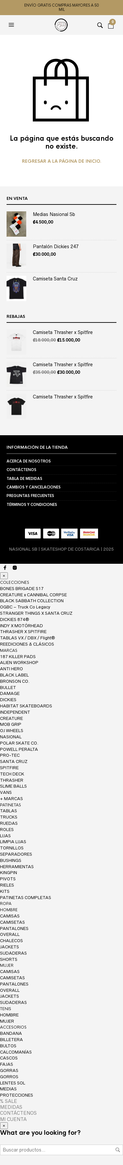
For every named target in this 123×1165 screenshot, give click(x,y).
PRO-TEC (10, 755)
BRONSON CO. (15, 681)
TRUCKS (8, 817)
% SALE (8, 1101)
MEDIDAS (11, 1107)
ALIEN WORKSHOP (19, 662)
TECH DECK (12, 774)
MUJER (6, 965)
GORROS (9, 1076)
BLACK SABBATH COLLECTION (32, 600)
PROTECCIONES (16, 1095)
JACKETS (9, 946)
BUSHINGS (10, 860)
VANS (6, 792)
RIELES (7, 885)
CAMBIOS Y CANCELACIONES (34, 487)
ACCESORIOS (13, 1027)
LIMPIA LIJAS (13, 841)
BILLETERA (11, 1039)
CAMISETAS (12, 922)
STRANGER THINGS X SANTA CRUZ (36, 613)
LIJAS (5, 835)
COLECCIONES (14, 582)
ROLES (7, 829)
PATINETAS (10, 805)
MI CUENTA (13, 1119)
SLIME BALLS (13, 786)
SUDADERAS (13, 953)
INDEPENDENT (15, 712)
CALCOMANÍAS (16, 1052)
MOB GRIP (10, 724)
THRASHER (11, 780)
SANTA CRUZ (14, 761)
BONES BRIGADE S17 (22, 588)
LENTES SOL (12, 1083)
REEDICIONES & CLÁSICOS (27, 644)
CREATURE (11, 718)
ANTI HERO (11, 668)
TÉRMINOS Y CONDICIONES (32, 504)
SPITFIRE (9, 767)
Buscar (117, 1150)
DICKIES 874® (14, 619)
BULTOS (8, 1045)
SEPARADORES (16, 854)
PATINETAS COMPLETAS (25, 897)
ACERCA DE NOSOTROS (29, 461)
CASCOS (9, 1058)
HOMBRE (9, 910)
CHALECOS (11, 940)
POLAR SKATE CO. (19, 743)
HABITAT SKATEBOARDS (26, 705)
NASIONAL (11, 736)
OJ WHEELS (11, 730)
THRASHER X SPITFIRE (23, 631)
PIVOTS (8, 878)
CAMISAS (10, 916)
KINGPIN (8, 872)
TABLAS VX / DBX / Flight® (27, 637)
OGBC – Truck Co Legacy (25, 607)
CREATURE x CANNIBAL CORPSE (33, 594)
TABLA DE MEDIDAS (24, 478)
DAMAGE (10, 693)
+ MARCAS (11, 798)
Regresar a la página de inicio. (61, 161)
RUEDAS (9, 823)
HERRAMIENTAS (17, 866)
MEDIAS (8, 1088)
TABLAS (8, 810)
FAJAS (6, 1064)
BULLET (8, 687)
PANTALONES (14, 928)
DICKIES (8, 699)
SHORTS (8, 959)
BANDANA (11, 1033)
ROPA (5, 903)
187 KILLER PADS (18, 656)
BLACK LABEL (14, 675)
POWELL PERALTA (19, 749)
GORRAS (9, 1070)
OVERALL (10, 934)
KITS (5, 891)
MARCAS (8, 650)
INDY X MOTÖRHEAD (21, 625)
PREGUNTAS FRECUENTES (30, 495)
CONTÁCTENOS (21, 469)
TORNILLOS (12, 847)
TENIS (5, 1008)
